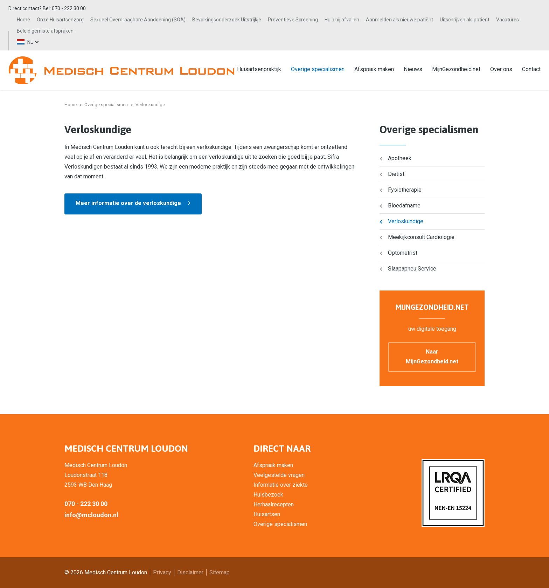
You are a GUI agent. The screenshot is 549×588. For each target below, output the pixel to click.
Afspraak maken (374, 69)
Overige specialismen (318, 69)
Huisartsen (266, 514)
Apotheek (399, 158)
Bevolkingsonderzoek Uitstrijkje (226, 19)
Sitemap (219, 572)
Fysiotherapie (405, 189)
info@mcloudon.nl (91, 515)
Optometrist (402, 252)
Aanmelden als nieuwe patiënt (399, 19)
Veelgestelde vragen (279, 475)
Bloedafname (404, 205)
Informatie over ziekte (280, 484)
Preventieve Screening (293, 19)
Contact (531, 69)
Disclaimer (190, 572)
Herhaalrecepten (273, 504)
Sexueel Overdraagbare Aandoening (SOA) (138, 19)
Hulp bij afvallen (342, 19)
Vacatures (507, 19)
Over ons (501, 69)
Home (23, 19)
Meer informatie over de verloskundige (128, 203)
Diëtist (396, 174)
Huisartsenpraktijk (259, 69)
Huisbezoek (268, 494)
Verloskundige (405, 221)
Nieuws (413, 69)
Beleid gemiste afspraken (45, 31)
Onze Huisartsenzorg (60, 19)
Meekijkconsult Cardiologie (421, 237)
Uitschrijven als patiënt (464, 19)
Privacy (162, 572)
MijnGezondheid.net (456, 69)
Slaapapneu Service (412, 268)
